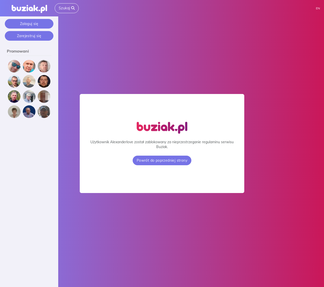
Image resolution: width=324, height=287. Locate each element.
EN (318, 8)
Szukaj (67, 8)
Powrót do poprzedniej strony (162, 160)
